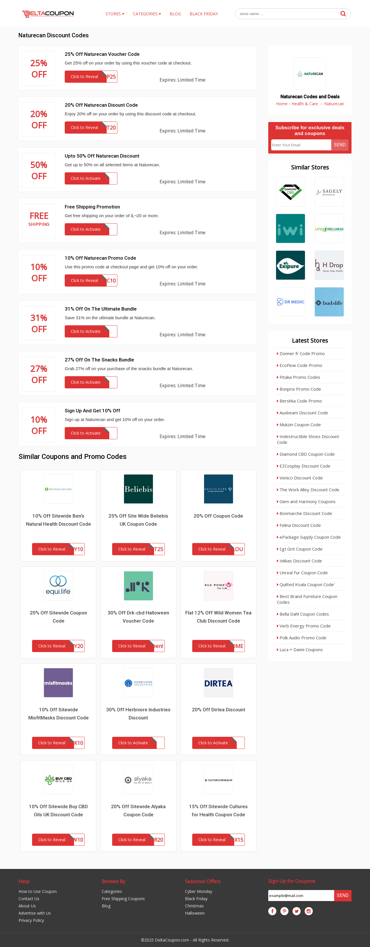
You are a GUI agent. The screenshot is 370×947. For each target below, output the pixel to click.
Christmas (194, 906)
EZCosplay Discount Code (303, 466)
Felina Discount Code (299, 525)
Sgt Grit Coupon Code (300, 549)
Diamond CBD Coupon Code (306, 454)
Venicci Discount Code (300, 478)
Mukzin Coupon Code (299, 424)
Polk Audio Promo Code (301, 637)
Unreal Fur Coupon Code (302, 572)
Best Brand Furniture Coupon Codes (307, 599)
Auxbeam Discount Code (302, 413)
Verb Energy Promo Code (304, 626)
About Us (27, 906)
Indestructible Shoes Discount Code (308, 439)
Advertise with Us (34, 913)
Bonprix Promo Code (299, 389)
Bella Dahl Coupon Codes (303, 614)
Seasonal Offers (203, 881)
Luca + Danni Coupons (300, 649)
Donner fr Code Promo (301, 353)
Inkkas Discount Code (299, 561)
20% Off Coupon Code (218, 516)
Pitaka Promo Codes (298, 377)
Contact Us (28, 898)
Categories (112, 891)
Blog (106, 906)
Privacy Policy (31, 920)
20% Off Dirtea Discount (218, 709)
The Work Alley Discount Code (308, 489)
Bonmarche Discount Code (304, 513)
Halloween (195, 913)
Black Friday (196, 898)
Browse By (113, 881)
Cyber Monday (198, 891)
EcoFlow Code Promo (299, 365)
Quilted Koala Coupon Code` (306, 584)
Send (340, 144)
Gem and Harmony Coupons (306, 501)
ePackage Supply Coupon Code (309, 537)
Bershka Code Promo (299, 401)
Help (23, 881)
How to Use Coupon (37, 891)
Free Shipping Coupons (123, 898)
